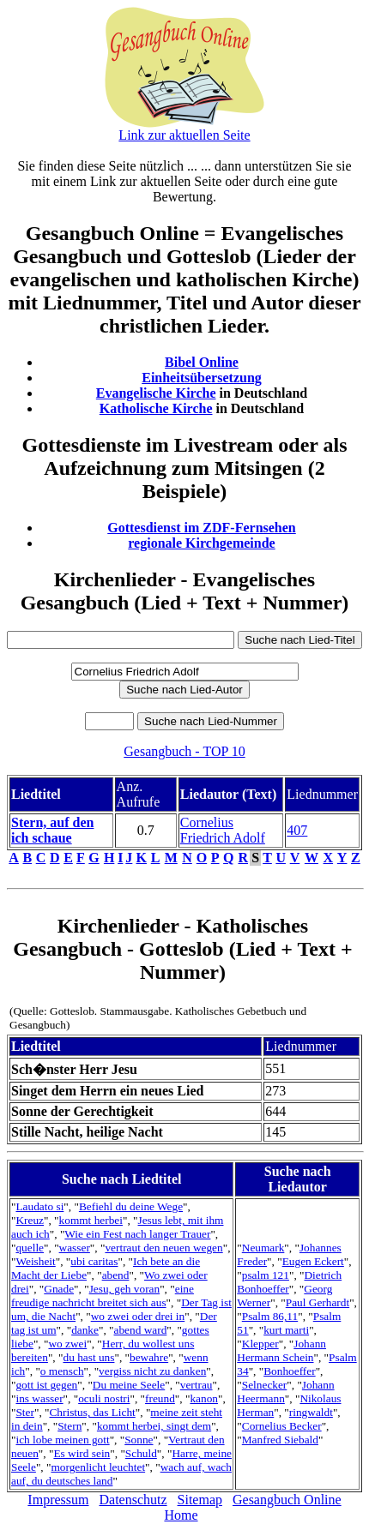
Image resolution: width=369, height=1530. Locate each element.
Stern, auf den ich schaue (52, 830)
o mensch (62, 1371)
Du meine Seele (129, 1384)
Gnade (59, 1288)
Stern (69, 1425)
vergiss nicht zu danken (152, 1371)
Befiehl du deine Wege (131, 1206)
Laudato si (39, 1206)
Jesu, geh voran (124, 1288)
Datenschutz (132, 1499)
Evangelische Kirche (156, 393)
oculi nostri (104, 1398)
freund (160, 1398)
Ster (24, 1412)
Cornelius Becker (282, 1425)
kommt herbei (91, 1220)
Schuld (141, 1453)
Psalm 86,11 (270, 1316)
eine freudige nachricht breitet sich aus (102, 1295)
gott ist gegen (46, 1384)
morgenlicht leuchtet (98, 1467)
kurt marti (286, 1329)
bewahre (149, 1357)
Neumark (263, 1247)
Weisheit (35, 1261)
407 (297, 830)
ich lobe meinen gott (62, 1439)
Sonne (138, 1439)
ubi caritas (94, 1261)
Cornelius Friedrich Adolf (222, 830)
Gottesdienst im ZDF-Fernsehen (201, 527)
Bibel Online (202, 362)
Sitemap (200, 1499)
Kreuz (29, 1220)
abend (116, 1275)
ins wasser (39, 1398)
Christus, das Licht (92, 1412)
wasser (74, 1247)
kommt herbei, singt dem (154, 1425)
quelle (29, 1247)
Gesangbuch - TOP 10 (184, 751)
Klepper (260, 1343)
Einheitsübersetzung (202, 377)
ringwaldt (311, 1412)
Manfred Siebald (280, 1439)
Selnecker (264, 1384)
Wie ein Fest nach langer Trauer (137, 1233)
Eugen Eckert (313, 1261)
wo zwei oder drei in (138, 1316)
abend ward (140, 1329)
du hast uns (88, 1357)
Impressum (57, 1499)
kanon (204, 1398)
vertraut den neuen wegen (163, 1247)
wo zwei (67, 1343)
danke (85, 1329)
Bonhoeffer (289, 1371)
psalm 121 (265, 1275)
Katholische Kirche (156, 408)
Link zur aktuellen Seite (184, 135)
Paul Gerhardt (317, 1302)
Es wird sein (81, 1453)
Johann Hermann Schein (281, 1350)
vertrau (196, 1384)
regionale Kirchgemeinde (201, 543)
